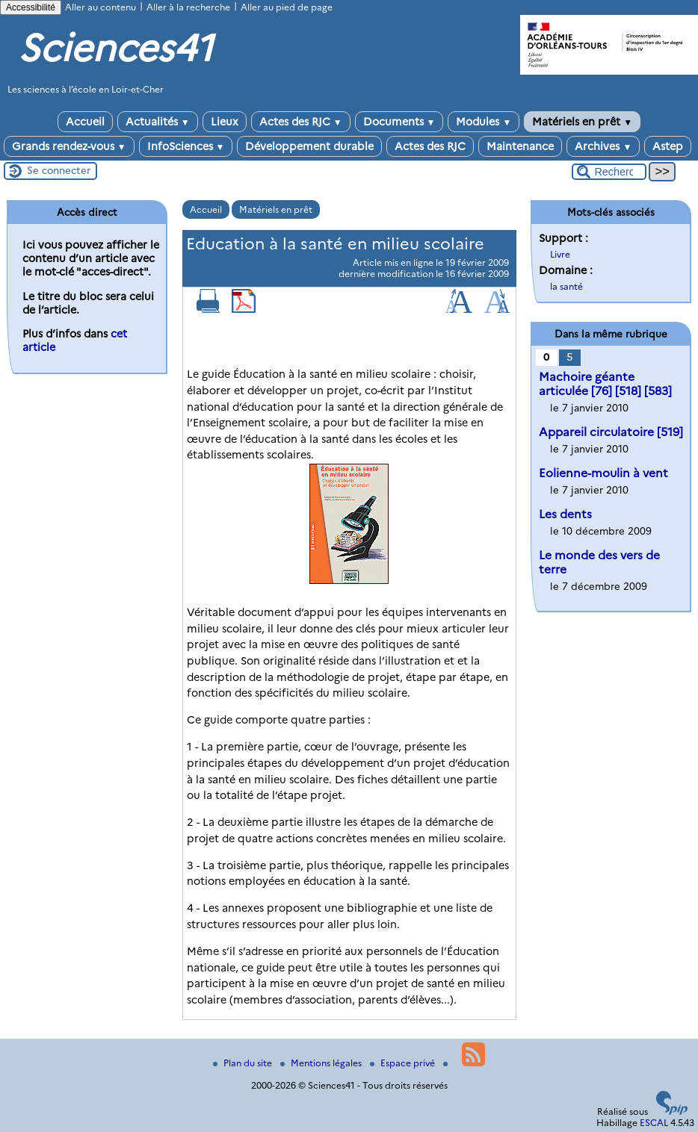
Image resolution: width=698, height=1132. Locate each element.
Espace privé (403, 1063)
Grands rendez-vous (69, 146)
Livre (560, 254)
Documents (399, 121)
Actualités (158, 121)
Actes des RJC (300, 121)
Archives (603, 146)
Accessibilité (30, 7)
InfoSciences (186, 146)
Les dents (565, 514)
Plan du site (243, 1063)
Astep (667, 146)
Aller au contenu (100, 7)
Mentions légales (322, 1063)
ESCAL (654, 1122)
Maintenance (520, 146)
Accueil (85, 121)
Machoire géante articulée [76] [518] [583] (605, 384)
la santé (566, 286)
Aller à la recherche (188, 7)
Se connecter (58, 170)
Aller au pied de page (287, 7)
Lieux (224, 121)
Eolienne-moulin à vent (603, 473)
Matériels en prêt (582, 121)
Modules (483, 121)
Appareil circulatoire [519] (611, 432)
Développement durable (309, 146)
